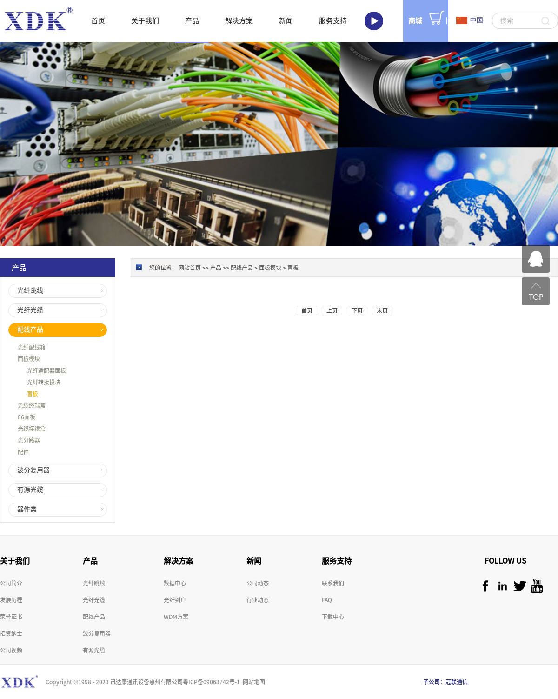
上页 (332, 310)
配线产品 (242, 267)
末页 (382, 310)
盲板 (293, 267)
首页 (98, 20)
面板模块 (270, 267)
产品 (215, 267)
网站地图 (252, 682)
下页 (357, 310)
